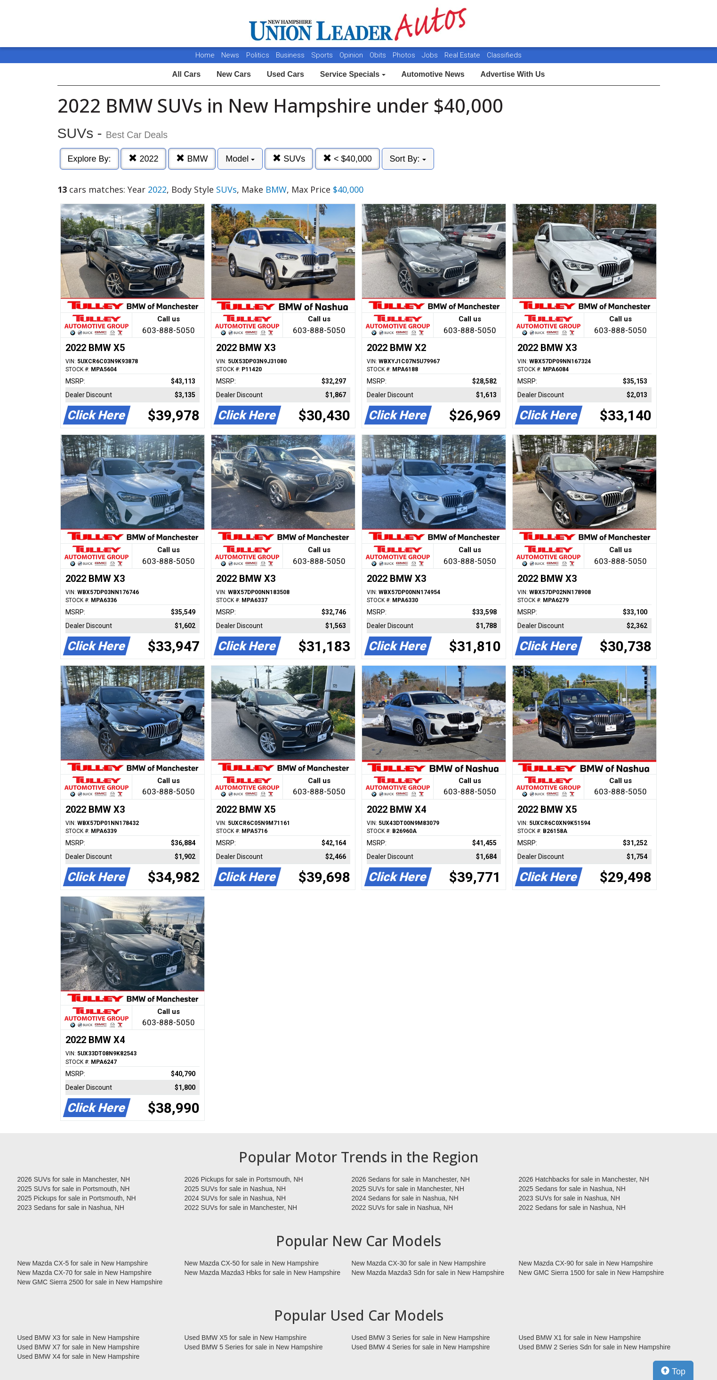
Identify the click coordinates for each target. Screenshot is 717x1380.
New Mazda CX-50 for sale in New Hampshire (252, 1263)
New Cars (234, 74)
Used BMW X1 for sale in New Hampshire (580, 1337)
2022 (143, 158)
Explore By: (89, 158)
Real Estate (463, 55)
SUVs (289, 158)
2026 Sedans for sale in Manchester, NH (411, 1179)
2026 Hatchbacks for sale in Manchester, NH (584, 1179)
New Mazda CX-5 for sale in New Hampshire (82, 1263)
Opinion (352, 55)
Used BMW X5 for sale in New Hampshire (246, 1337)
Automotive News (432, 74)
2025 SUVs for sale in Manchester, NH (408, 1188)
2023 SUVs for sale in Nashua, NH (569, 1198)
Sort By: (408, 158)
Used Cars (285, 74)
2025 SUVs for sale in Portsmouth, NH (73, 1188)
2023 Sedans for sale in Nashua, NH (70, 1207)
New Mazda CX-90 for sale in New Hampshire (586, 1263)
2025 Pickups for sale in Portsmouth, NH (76, 1198)
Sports (323, 55)
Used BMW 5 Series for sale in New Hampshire (254, 1347)
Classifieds (504, 55)
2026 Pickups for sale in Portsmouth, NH (244, 1179)
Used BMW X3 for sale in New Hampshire (78, 1337)
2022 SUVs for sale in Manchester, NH (241, 1207)
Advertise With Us (513, 74)
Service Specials (353, 74)
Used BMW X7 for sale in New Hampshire (78, 1347)
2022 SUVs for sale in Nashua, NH (402, 1207)
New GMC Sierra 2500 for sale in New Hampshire (90, 1282)
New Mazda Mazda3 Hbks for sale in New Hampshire (262, 1272)
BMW (192, 158)
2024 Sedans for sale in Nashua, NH (405, 1198)
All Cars (186, 74)
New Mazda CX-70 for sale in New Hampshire (84, 1272)
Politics (257, 55)
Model (240, 158)
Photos (405, 55)
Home (205, 55)
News (230, 55)
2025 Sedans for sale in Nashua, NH (572, 1188)
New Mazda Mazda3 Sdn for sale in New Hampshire (428, 1272)
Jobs (431, 55)
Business (291, 55)
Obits (379, 55)
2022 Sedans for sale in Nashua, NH (572, 1207)
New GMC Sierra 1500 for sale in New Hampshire (591, 1272)
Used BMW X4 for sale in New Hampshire (78, 1356)
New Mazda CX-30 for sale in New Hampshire (419, 1263)
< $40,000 (347, 158)
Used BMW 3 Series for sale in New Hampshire (421, 1337)
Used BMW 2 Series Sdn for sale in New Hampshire (595, 1347)
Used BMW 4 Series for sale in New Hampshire (421, 1347)
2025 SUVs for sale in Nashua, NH (235, 1188)
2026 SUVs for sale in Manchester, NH (73, 1179)
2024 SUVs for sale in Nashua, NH (235, 1198)
